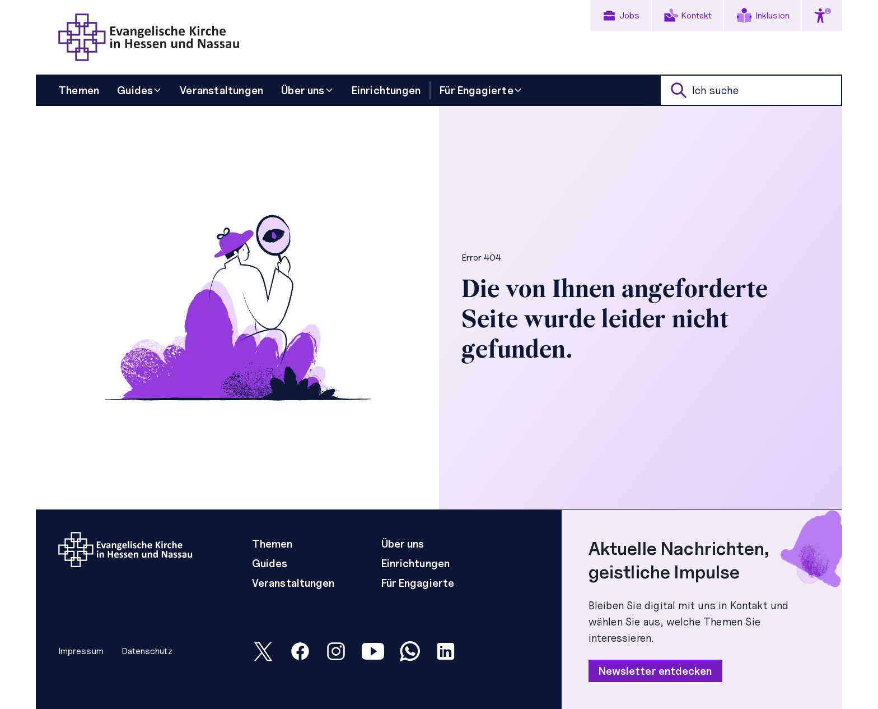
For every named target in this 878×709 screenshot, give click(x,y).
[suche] (751, 90)
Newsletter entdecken (655, 671)
